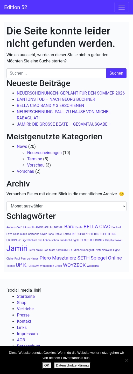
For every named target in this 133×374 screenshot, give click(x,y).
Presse (23, 315)
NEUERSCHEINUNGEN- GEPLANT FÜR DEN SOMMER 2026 (71, 93)
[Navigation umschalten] (121, 7)
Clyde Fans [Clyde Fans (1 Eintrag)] (47, 234)
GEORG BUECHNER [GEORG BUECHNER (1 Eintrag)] (92, 240)
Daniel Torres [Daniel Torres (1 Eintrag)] (63, 234)
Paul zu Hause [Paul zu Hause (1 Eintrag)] (30, 258)
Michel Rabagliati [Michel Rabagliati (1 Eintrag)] (84, 250)
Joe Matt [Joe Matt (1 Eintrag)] (49, 250)
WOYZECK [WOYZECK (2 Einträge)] (74, 265)
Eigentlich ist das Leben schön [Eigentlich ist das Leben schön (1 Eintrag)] (40, 240)
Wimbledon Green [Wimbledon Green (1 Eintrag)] (51, 266)
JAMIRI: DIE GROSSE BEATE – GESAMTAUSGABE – (64, 124)
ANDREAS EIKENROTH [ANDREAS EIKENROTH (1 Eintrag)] (49, 227)
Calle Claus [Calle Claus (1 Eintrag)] (20, 234)
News (22, 146)
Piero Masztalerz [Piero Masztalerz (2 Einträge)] (57, 258)
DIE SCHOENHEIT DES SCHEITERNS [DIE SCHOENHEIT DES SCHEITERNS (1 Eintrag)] (94, 234)
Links (22, 327)
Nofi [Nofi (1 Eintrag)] (98, 250)
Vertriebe (25, 308)
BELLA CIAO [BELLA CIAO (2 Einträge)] (96, 226)
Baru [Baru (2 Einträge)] (69, 226)
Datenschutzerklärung (72, 365)
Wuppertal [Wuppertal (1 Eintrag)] (93, 266)
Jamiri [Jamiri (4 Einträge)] (17, 248)
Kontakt (24, 321)
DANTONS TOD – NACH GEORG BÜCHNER (56, 99)
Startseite (26, 296)
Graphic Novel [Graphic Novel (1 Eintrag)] (113, 240)
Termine (34, 158)
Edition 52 (15, 7)
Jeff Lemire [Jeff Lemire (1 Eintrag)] (36, 250)
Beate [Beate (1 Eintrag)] (78, 227)
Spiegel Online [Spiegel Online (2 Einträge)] (106, 258)
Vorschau (36, 165)
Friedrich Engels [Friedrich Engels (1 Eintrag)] (70, 240)
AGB (21, 339)
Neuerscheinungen (44, 152)
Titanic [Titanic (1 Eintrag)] (10, 266)
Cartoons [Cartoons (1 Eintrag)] (33, 234)
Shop (21, 302)
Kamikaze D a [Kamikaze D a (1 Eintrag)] (64, 250)
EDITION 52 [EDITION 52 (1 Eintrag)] (13, 240)
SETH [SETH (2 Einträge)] (83, 258)
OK (46, 365)
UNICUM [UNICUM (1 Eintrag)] (34, 266)
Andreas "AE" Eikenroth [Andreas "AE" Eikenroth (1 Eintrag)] (20, 227)
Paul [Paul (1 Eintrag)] (17, 258)
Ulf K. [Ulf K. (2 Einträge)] (21, 265)
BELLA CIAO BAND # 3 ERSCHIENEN (50, 105)
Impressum (27, 333)
